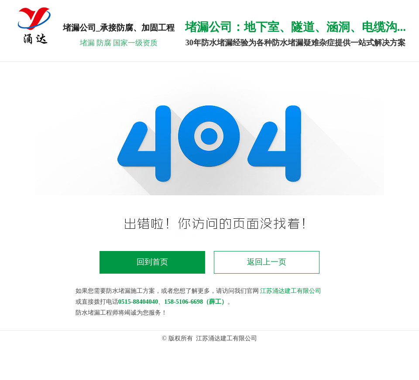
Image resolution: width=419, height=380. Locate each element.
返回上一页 (266, 262)
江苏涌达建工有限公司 (290, 290)
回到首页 (152, 262)
